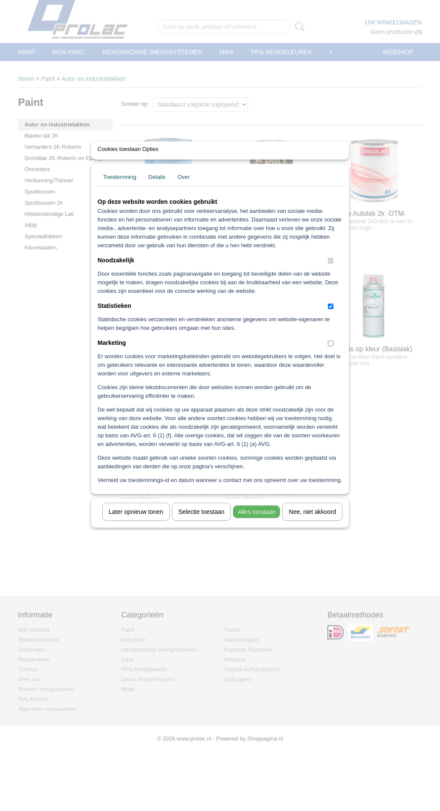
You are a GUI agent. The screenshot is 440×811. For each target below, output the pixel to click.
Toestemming (119, 188)
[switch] (330, 272)
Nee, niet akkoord (312, 522)
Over (183, 188)
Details (156, 188)
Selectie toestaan (201, 522)
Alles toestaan (256, 522)
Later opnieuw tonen (136, 522)
